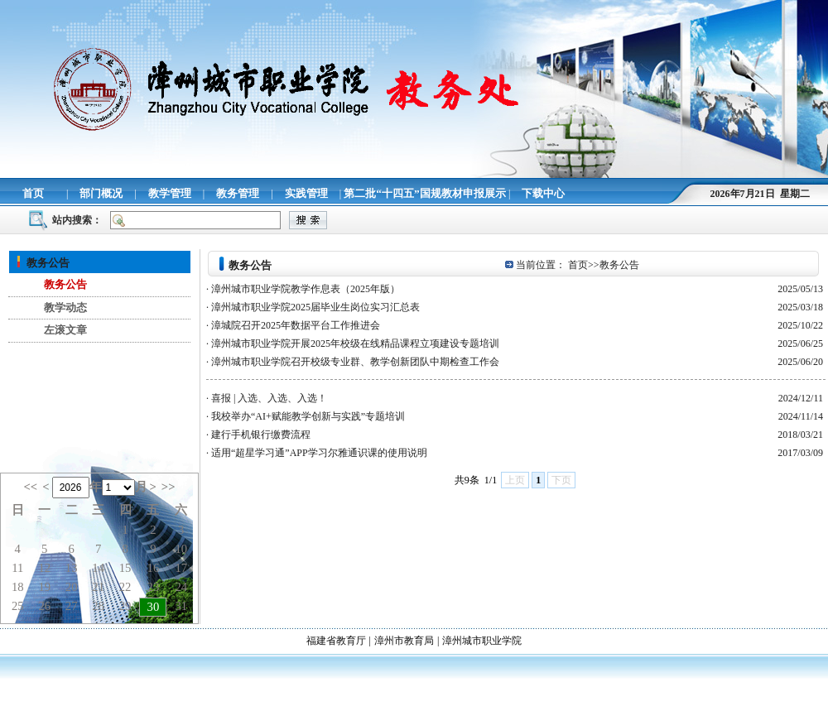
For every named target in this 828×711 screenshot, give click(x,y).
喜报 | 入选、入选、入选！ (269, 398)
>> (168, 486)
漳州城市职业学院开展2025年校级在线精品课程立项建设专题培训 (355, 343)
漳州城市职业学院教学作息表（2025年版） (305, 289)
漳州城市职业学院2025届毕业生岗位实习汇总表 (315, 307)
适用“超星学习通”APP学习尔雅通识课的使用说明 (319, 453)
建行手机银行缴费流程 (260, 434)
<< (30, 486)
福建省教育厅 (336, 640)
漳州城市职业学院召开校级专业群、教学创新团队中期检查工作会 (355, 362)
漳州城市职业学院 (482, 640)
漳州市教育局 (404, 640)
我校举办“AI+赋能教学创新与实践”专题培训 (308, 416)
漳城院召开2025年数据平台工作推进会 (295, 325)
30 (153, 606)
